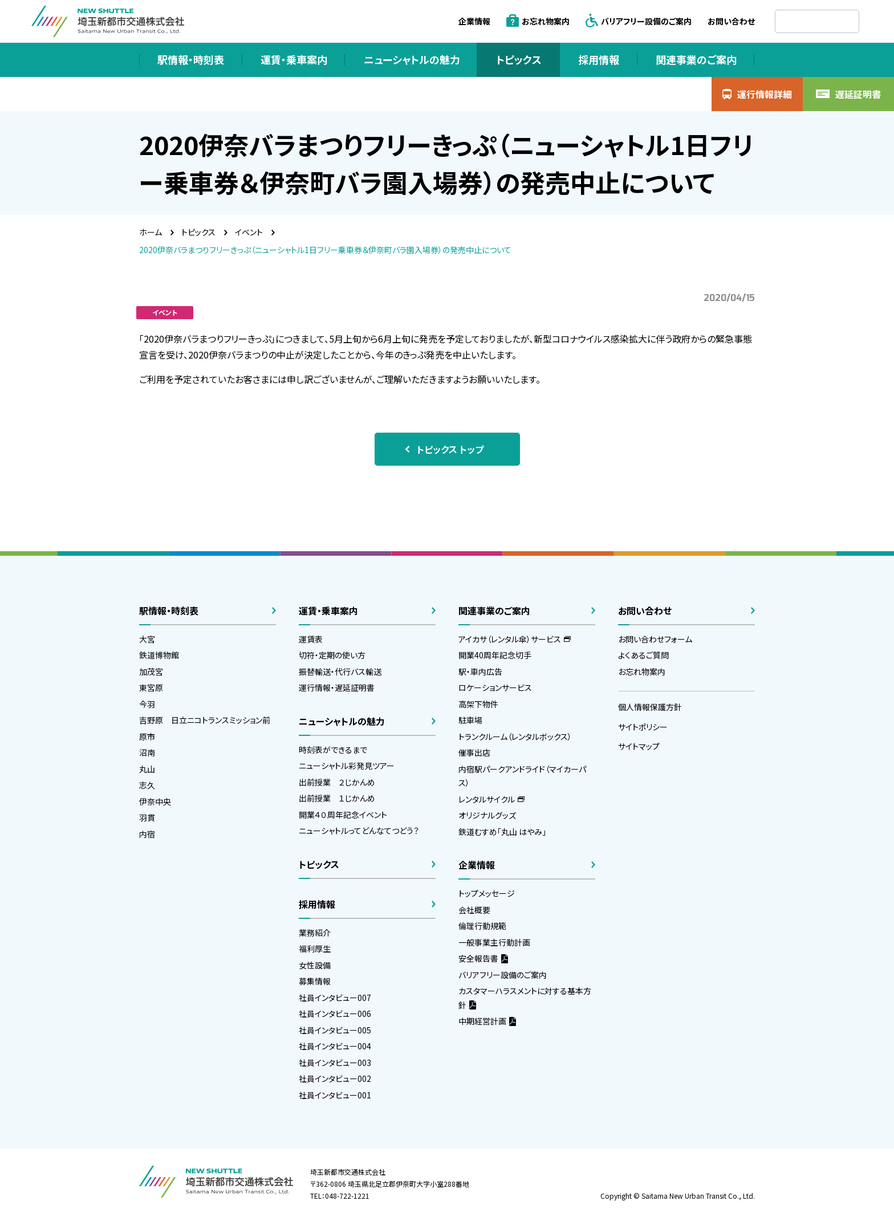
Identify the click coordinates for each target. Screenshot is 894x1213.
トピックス (198, 232)
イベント (249, 232)
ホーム (150, 232)
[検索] (817, 21)
